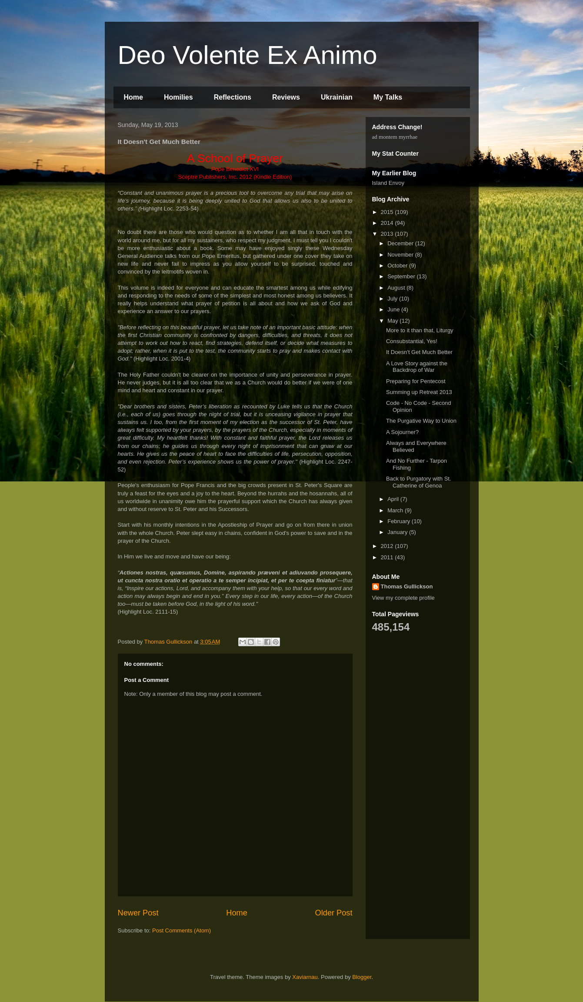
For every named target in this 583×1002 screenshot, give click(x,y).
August (396, 287)
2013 (388, 233)
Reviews (286, 97)
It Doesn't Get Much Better (419, 352)
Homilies (178, 97)
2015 (388, 212)
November (401, 254)
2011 (388, 557)
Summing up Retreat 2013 (419, 392)
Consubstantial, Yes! (411, 341)
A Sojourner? (402, 432)
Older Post (334, 912)
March (396, 510)
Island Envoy (388, 183)
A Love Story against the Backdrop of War (416, 367)
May (393, 320)
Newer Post (138, 912)
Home (133, 97)
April (393, 499)
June (394, 309)
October (398, 265)
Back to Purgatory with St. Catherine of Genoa (418, 482)
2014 (388, 223)
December (401, 243)
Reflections (232, 97)
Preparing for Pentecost (416, 381)
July (393, 298)
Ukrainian (337, 97)
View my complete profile (403, 598)
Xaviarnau (305, 977)
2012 (388, 546)
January (398, 532)
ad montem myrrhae (395, 137)
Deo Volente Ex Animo (247, 55)
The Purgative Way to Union (421, 421)
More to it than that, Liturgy (419, 330)
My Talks (387, 97)
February (399, 521)
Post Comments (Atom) (181, 930)
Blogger (361, 977)
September (401, 276)
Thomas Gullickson (407, 586)
